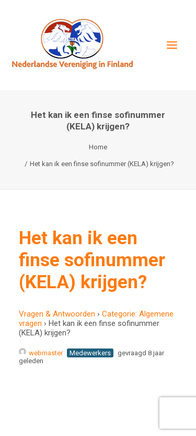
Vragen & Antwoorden (57, 314)
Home (98, 147)
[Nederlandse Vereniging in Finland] (72, 45)
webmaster (41, 353)
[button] (172, 45)
